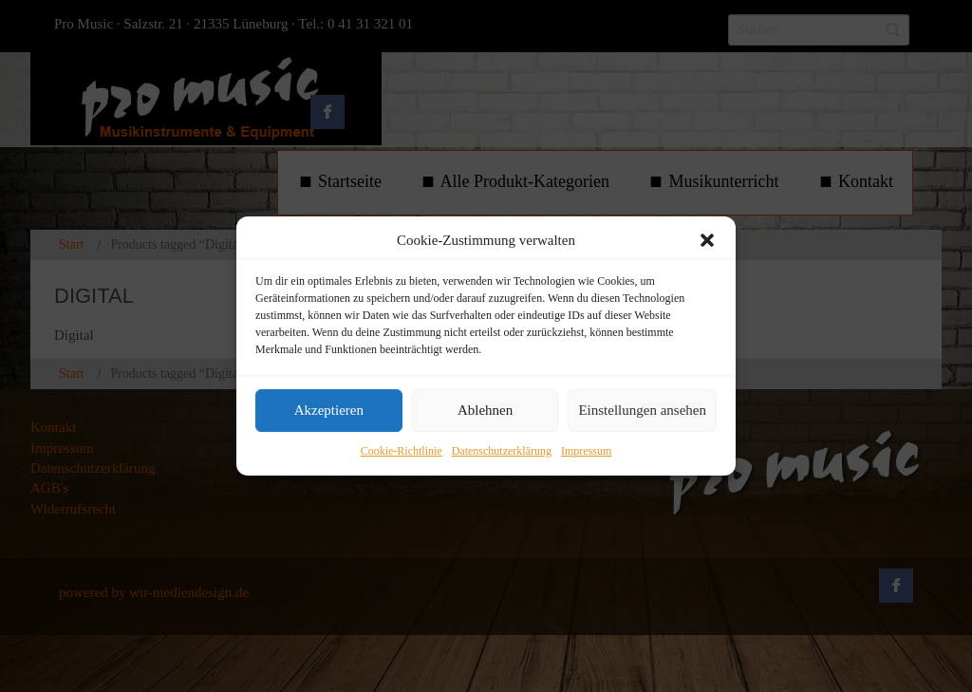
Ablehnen (485, 411)
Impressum (586, 451)
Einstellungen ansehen (642, 411)
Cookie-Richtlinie (401, 451)
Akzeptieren (329, 411)
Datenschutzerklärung (501, 451)
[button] (707, 240)
